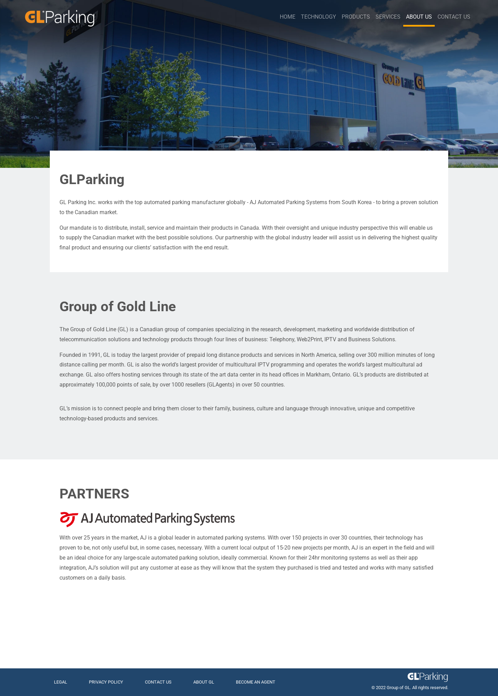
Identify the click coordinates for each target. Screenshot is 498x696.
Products (356, 16)
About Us (419, 16)
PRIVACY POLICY (106, 682)
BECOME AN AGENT (255, 682)
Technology (318, 16)
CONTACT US (158, 682)
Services (388, 16)
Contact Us (453, 16)
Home (287, 16)
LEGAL (60, 682)
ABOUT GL (203, 682)
